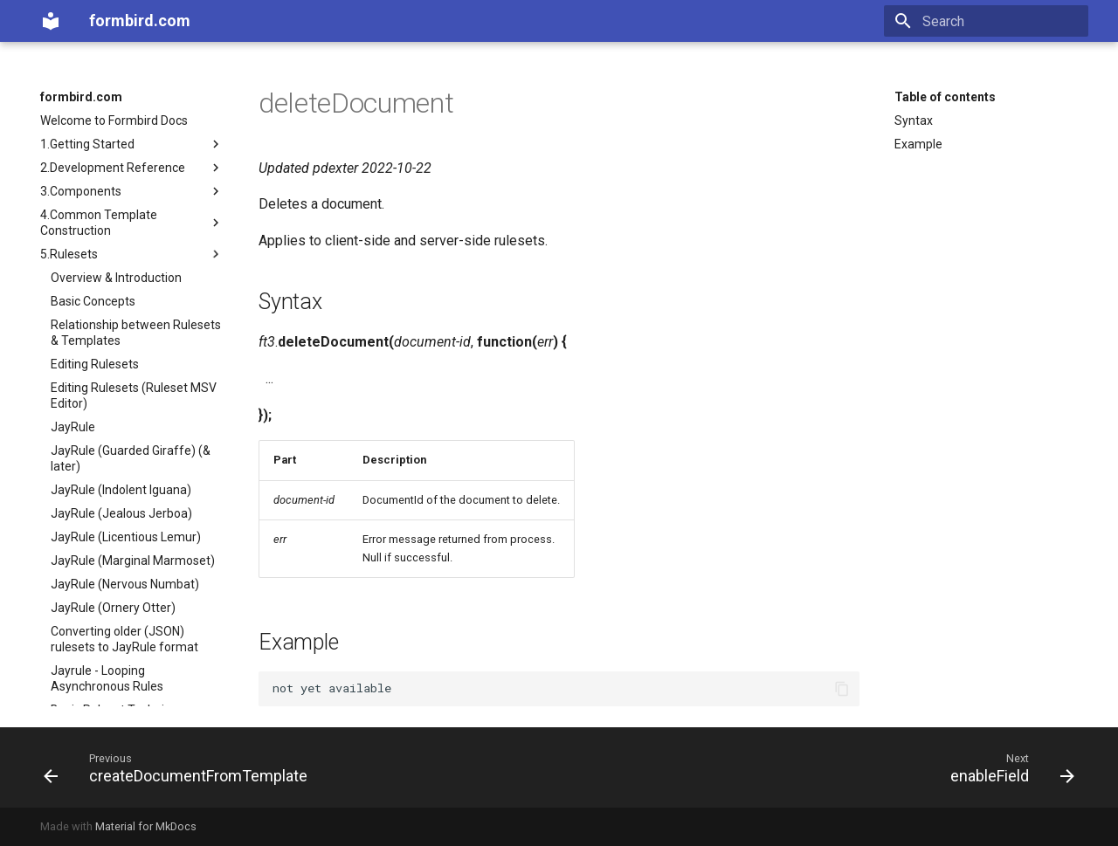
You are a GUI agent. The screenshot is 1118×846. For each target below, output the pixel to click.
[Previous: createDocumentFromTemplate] (180, 767)
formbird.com (81, 97)
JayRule (73, 427)
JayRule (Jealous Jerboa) (121, 513)
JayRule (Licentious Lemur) (126, 537)
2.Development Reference (132, 167)
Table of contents (945, 97)
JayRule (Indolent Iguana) (121, 490)
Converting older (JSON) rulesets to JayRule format (124, 639)
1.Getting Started (132, 144)
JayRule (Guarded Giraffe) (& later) (130, 458)
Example (918, 144)
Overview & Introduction (116, 278)
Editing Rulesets (95, 364)
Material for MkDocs (146, 826)
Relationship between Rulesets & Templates (136, 332)
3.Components (132, 191)
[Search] (986, 21)
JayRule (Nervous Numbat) (125, 584)
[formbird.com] (50, 20)
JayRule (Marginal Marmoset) (133, 560)
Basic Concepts (93, 301)
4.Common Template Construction (132, 222)
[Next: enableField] (1007, 767)
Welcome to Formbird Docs (114, 120)
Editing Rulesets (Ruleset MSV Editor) (134, 395)
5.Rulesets (132, 254)
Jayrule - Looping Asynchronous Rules (107, 678)
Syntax (913, 120)
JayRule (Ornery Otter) (113, 608)
